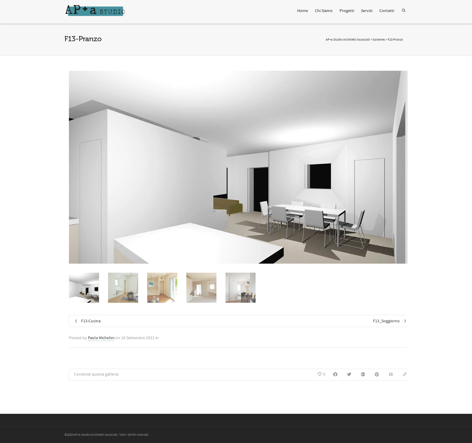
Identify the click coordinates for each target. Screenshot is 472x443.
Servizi (366, 11)
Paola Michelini (101, 338)
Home (302, 11)
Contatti (386, 11)
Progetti (347, 11)
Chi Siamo (324, 11)
